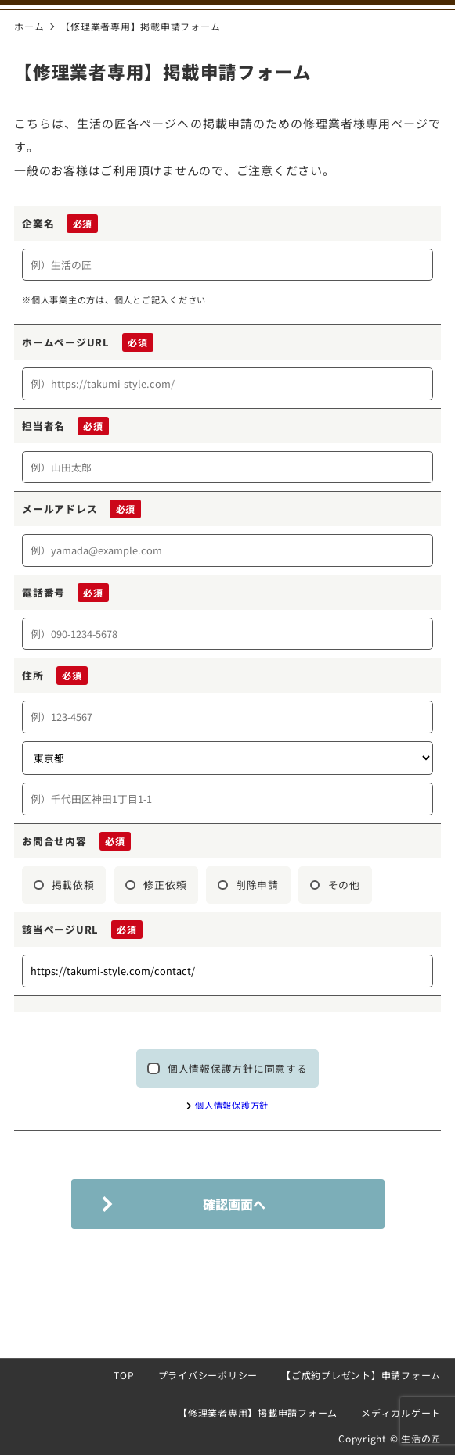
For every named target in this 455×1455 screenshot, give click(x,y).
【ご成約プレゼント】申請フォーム (361, 1375)
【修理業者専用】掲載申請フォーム (258, 1412)
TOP (124, 1375)
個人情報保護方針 (232, 1104)
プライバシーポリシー (208, 1375)
